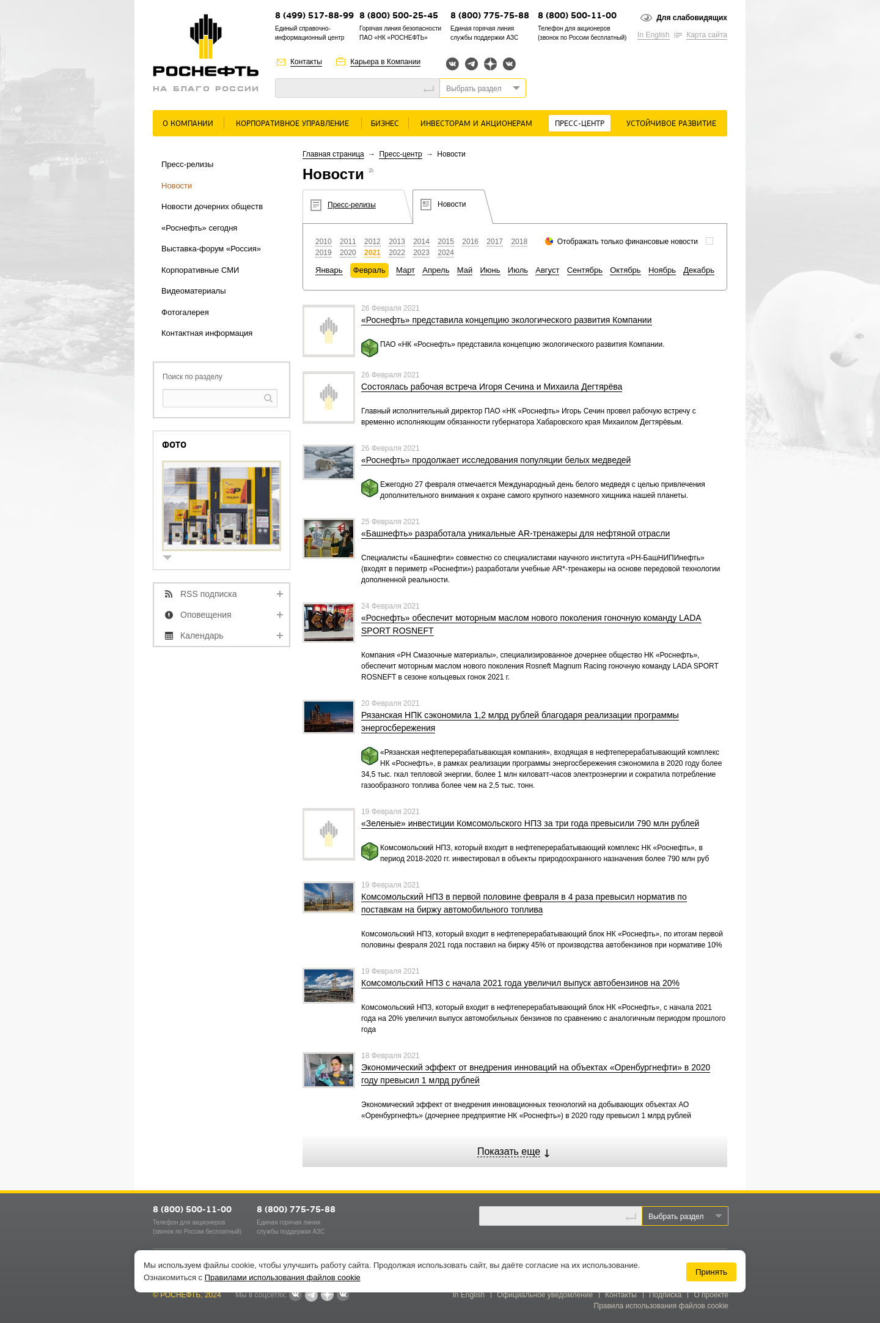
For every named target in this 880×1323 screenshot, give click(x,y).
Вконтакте (452, 63)
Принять (711, 1272)
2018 (519, 241)
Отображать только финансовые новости (627, 241)
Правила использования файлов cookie (661, 1306)
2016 (470, 241)
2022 (397, 252)
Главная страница (333, 154)
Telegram (471, 63)
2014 (421, 241)
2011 (348, 241)
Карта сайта (706, 35)
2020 (348, 252)
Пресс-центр (579, 124)
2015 (446, 241)
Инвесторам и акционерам (476, 124)
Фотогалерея (185, 312)
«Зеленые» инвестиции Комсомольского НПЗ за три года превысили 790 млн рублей (530, 823)
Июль (518, 270)
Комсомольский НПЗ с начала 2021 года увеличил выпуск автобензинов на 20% (520, 983)
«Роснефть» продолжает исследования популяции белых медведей (496, 460)
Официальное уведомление (545, 1295)
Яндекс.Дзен (490, 63)
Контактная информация (206, 333)
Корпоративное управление (292, 124)
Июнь (490, 270)
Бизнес (385, 124)
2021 (372, 252)
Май (464, 270)
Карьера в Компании (385, 61)
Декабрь (698, 270)
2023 (421, 252)
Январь (329, 270)
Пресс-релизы (187, 164)
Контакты (306, 61)
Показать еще (508, 1151)
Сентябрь (585, 270)
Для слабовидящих (691, 17)
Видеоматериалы (193, 290)
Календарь (202, 635)
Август (547, 270)
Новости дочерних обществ (212, 206)
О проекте (711, 1295)
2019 (323, 252)
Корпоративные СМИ (200, 270)
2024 (446, 252)
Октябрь (625, 270)
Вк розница (509, 64)
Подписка (665, 1295)
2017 (494, 241)
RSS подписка (208, 594)
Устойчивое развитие (671, 124)
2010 (323, 241)
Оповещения (206, 615)
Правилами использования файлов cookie (283, 1277)
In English (653, 35)
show (172, 559)
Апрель (435, 270)
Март (405, 270)
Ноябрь (662, 270)
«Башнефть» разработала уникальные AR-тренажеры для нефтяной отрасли (515, 533)
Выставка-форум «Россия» (211, 248)
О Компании (188, 124)
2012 (372, 241)
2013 (397, 241)
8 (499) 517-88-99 (314, 16)
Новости (176, 185)
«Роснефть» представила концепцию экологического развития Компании (506, 320)
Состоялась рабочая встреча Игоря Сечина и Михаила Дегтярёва (491, 386)
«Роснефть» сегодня (199, 227)
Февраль (369, 270)
